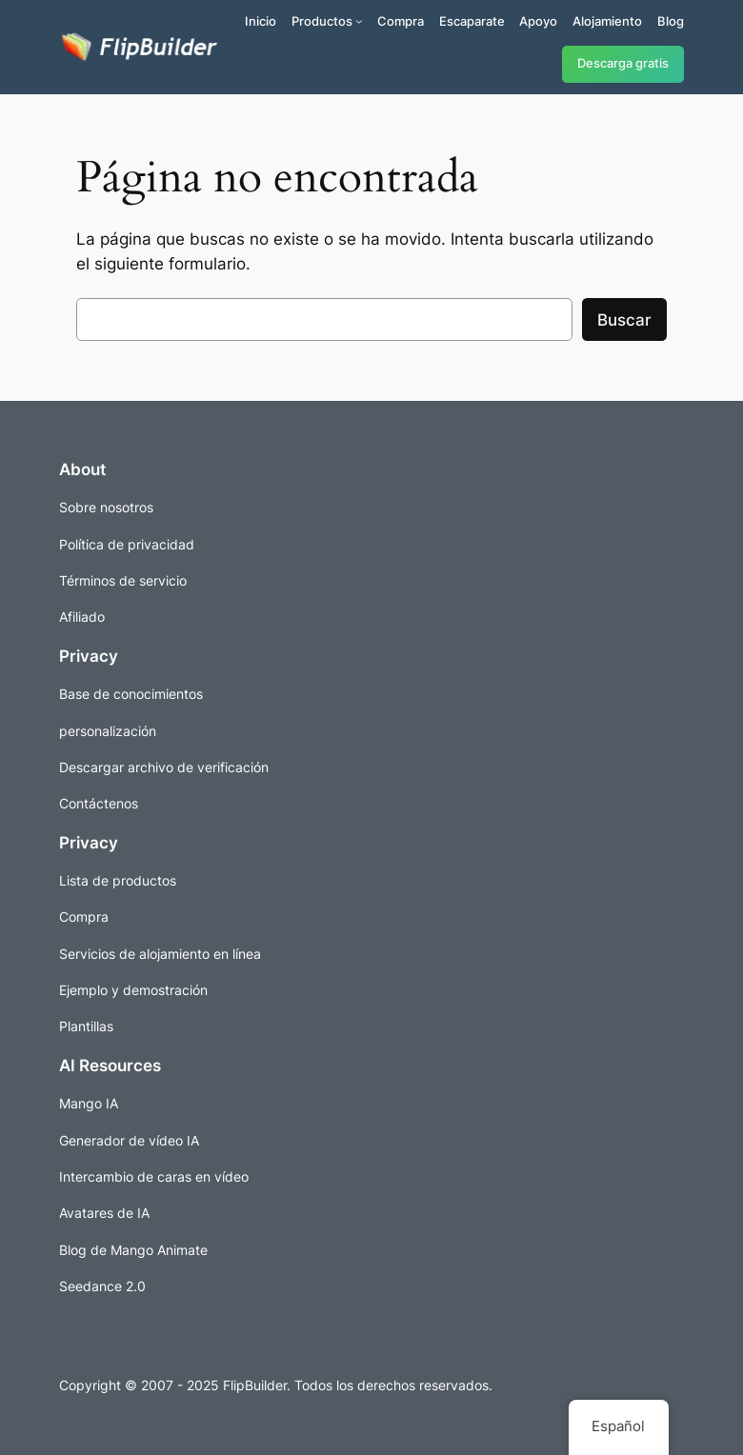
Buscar (624, 319)
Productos (321, 21)
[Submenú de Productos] (359, 21)
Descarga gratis (623, 63)
